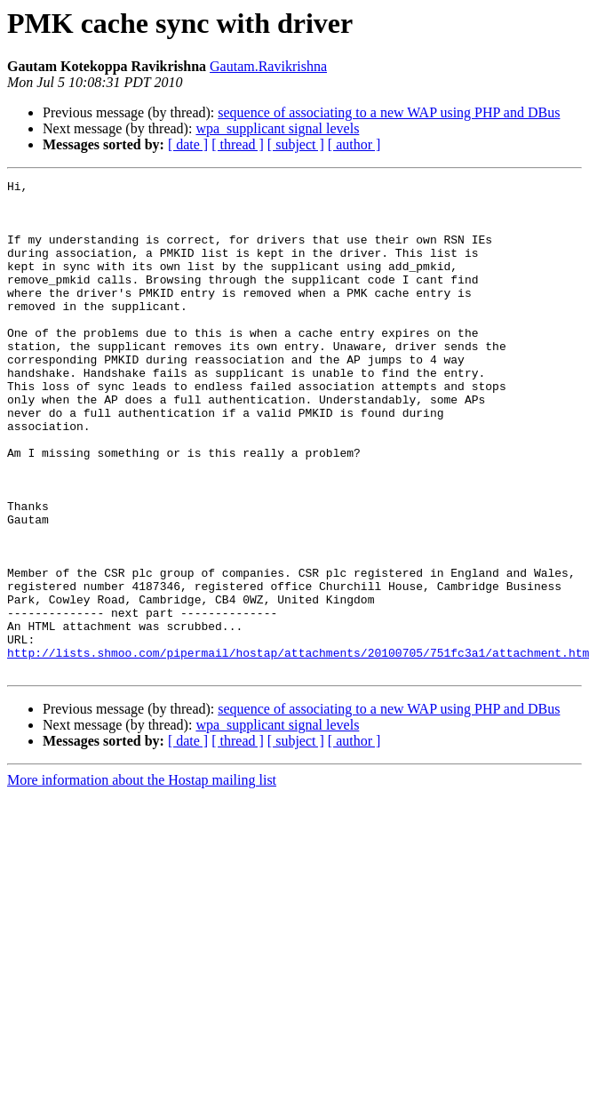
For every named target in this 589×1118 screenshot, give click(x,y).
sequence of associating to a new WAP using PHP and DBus (389, 112)
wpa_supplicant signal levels (277, 128)
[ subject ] (295, 144)
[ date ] (188, 144)
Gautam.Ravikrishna (268, 66)
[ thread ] (237, 144)
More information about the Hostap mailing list (141, 878)
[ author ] (354, 144)
